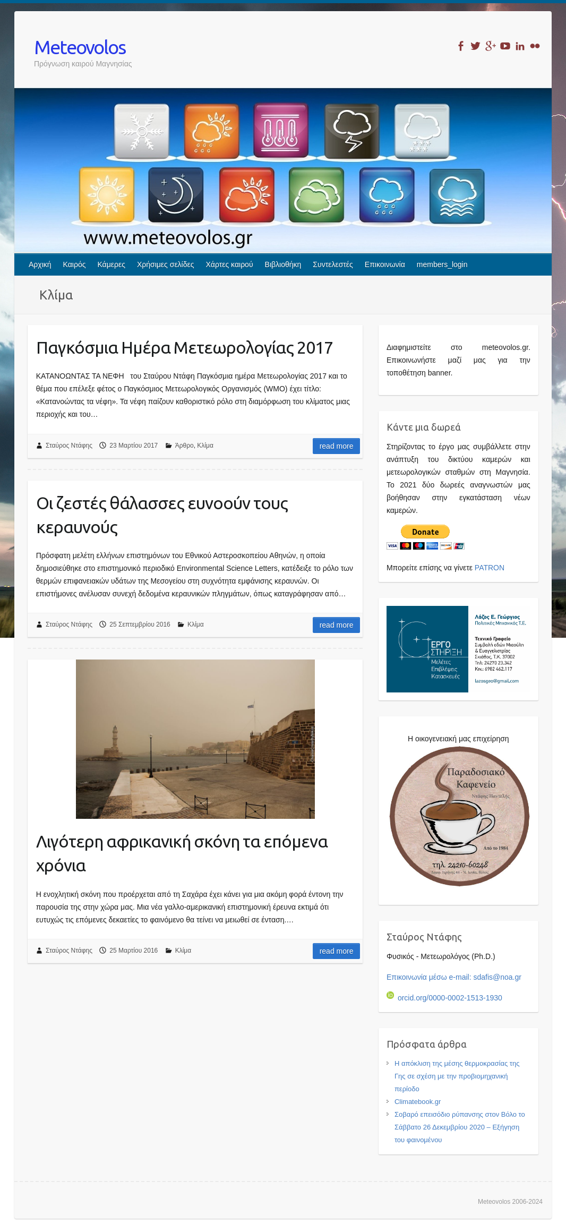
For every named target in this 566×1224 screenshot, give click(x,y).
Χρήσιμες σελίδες (165, 264)
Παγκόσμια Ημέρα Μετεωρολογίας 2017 (184, 347)
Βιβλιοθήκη (283, 264)
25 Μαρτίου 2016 (133, 950)
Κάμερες (111, 264)
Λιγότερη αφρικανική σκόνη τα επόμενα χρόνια (182, 853)
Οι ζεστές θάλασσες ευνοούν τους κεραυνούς (162, 514)
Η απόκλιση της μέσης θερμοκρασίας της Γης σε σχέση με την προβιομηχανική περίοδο (457, 1076)
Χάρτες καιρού (229, 264)
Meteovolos (79, 47)
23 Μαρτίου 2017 (133, 445)
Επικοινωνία (385, 264)
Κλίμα (205, 445)
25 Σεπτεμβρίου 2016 (139, 624)
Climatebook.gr (418, 1102)
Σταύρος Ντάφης (69, 445)
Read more (337, 446)
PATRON (489, 567)
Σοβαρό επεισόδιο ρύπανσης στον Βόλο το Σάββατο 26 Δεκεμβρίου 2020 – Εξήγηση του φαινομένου (460, 1127)
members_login (442, 264)
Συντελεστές (333, 264)
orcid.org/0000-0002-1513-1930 (444, 998)
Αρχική (40, 264)
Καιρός (74, 264)
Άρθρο (184, 445)
